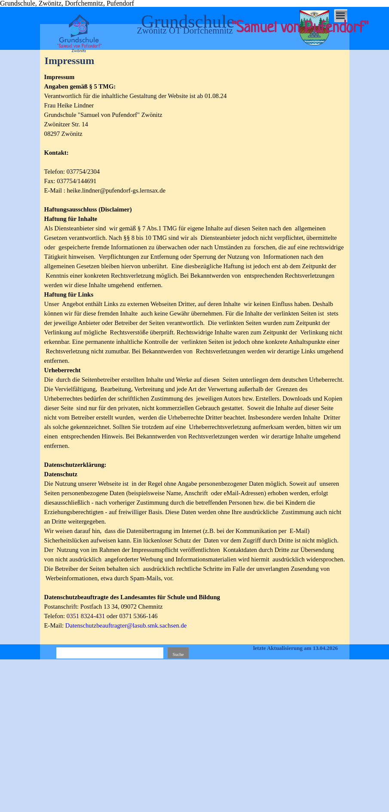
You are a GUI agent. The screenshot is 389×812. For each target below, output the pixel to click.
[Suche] (110, 654)
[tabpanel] (194, 356)
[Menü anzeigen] (340, 15)
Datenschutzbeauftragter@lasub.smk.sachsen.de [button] (126, 625)
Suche (178, 654)
